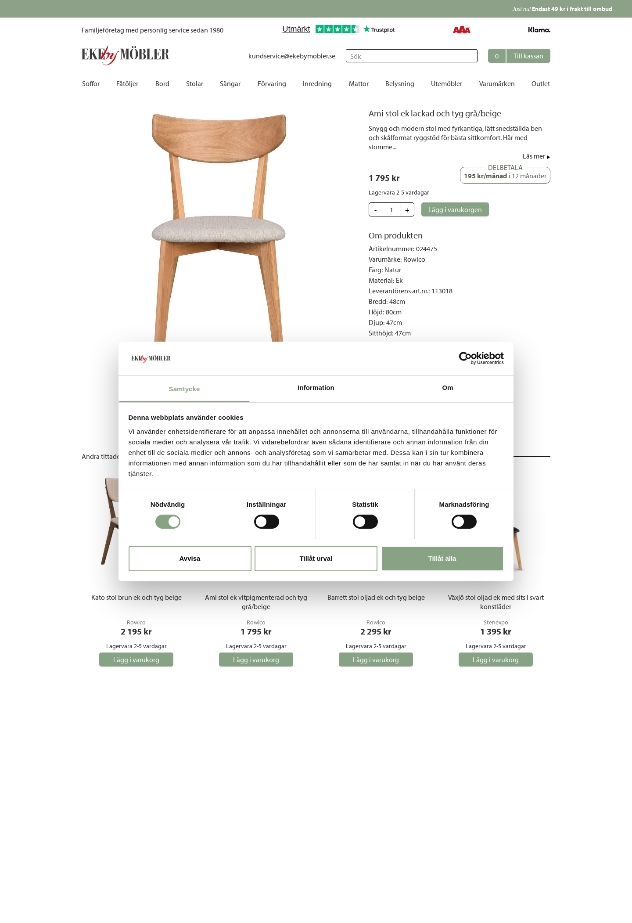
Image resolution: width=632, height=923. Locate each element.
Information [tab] (316, 387)
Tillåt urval (316, 558)
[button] (519, 56)
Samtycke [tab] (184, 389)
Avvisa (190, 558)
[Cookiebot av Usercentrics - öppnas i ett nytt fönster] (465, 358)
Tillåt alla (442, 558)
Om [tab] (447, 387)
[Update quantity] (391, 209)
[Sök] (412, 56)
